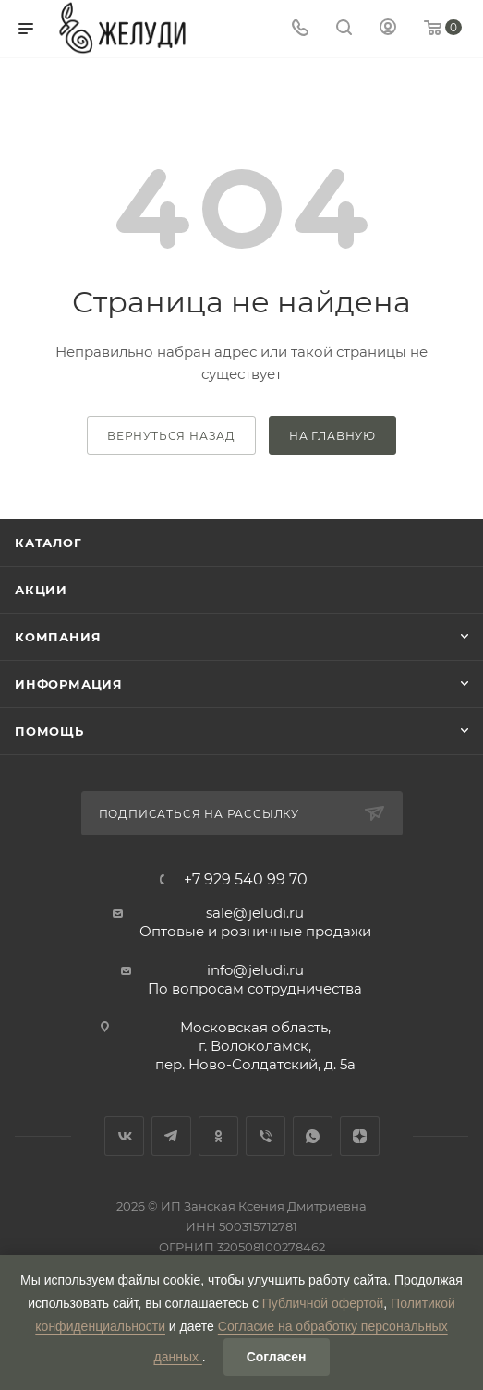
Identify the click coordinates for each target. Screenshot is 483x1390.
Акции (41, 589)
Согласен (277, 1356)
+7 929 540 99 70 (246, 879)
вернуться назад (171, 436)
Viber (265, 1136)
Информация (69, 684)
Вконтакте (124, 1136)
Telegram (171, 1136)
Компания (58, 636)
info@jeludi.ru (255, 970)
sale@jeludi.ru (255, 912)
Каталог (48, 542)
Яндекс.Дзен (360, 1136)
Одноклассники (218, 1136)
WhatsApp (312, 1136)
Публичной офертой (323, 1303)
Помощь (49, 731)
